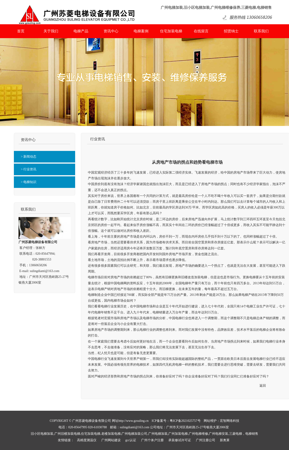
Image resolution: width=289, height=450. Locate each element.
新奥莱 (225, 440)
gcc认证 (130, 440)
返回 (262, 385)
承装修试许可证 (179, 440)
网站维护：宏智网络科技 (221, 420)
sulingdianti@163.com (44, 271)
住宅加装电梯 (171, 31)
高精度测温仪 (86, 440)
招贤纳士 (231, 31)
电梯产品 (81, 31)
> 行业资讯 (28, 169)
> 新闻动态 (28, 156)
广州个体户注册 (152, 440)
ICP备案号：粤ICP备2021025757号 (176, 420)
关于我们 (50, 31)
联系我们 (261, 31)
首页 (21, 31)
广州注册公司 (205, 440)
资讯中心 (111, 31)
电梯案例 (141, 31)
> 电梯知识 (28, 182)
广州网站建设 (111, 440)
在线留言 (201, 31)
